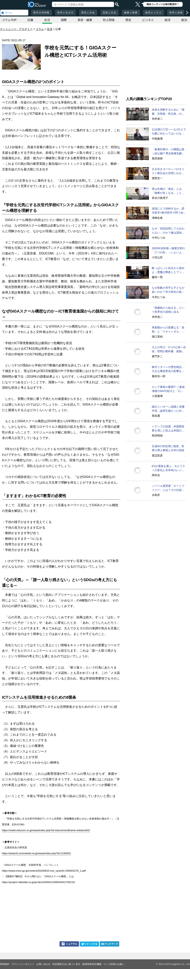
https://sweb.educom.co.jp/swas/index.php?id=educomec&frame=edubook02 (46, 830)
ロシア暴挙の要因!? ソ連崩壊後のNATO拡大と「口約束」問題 (168, 389)
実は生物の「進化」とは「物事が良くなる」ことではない (168, 191)
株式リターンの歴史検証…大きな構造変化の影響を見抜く (168, 369)
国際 (64, 19)
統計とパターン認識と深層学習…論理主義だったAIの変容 (168, 409)
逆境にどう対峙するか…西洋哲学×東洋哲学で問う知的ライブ (169, 211)
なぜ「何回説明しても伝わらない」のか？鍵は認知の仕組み (168, 231)
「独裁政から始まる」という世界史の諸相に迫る (168, 309)
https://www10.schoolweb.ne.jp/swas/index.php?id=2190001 (36, 853)
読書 (30, 19)
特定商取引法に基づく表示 (66, 964)
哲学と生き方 (65, 12)
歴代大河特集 (41, 12)
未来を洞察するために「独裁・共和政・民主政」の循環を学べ (168, 112)
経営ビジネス (153, 12)
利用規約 (4, 964)
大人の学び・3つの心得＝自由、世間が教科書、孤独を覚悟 (169, 349)
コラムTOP (9, 19)
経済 (167, 19)
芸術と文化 (109, 12)
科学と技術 (176, 12)
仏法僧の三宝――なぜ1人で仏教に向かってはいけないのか (169, 132)
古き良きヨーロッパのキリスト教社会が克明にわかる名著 (168, 171)
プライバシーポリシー (23, 964)
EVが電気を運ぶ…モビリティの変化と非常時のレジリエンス (168, 468)
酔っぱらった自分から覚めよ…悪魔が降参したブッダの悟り (168, 270)
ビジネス (148, 19)
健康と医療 (131, 12)
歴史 (128, 19)
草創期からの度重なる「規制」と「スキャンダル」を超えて (168, 330)
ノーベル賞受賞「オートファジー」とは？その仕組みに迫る (168, 488)
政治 (184, 19)
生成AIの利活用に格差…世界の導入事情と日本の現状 (168, 448)
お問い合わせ (43, 964)
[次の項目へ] (187, 12)
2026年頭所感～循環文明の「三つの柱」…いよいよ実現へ (168, 250)
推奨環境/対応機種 (91, 964)
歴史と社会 (88, 12)
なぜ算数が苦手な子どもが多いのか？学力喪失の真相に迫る (168, 290)
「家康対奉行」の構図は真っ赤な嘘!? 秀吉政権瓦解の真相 (168, 151)
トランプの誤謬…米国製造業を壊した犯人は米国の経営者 (168, 429)
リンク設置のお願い (113, 964)
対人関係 (109, 19)
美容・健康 (85, 19)
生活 (47, 19)
